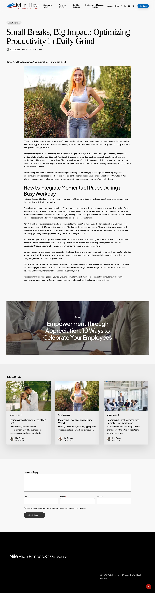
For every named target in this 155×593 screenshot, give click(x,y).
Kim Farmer (15, 49)
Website (100, 497)
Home (9, 62)
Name (27, 497)
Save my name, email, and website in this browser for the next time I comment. (56, 508)
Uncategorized (14, 23)
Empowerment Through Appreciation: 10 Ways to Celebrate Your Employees (77, 328)
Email (63, 497)
